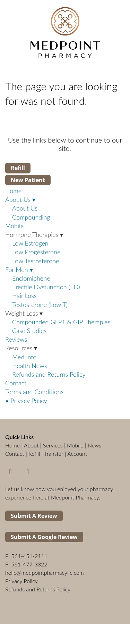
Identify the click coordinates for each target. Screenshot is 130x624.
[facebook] (10, 471)
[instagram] (28, 471)
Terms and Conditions (34, 391)
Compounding (31, 217)
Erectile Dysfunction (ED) (46, 287)
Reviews (16, 339)
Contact (15, 383)
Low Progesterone (36, 252)
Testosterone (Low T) (40, 304)
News (94, 445)
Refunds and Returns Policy (48, 374)
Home (13, 191)
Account (77, 453)
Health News (29, 365)
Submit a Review (34, 516)
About (31, 445)
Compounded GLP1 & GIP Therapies (61, 322)
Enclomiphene (31, 278)
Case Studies (29, 330)
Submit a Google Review (44, 537)
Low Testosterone (35, 261)
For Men (19, 269)
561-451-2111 (29, 556)
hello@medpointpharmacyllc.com (44, 572)
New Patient (28, 180)
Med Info (24, 357)
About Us (20, 199)
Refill (18, 168)
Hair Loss (24, 295)
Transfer (53, 453)
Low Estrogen (30, 243)
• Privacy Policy (26, 400)
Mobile (14, 226)
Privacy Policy (21, 581)
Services (53, 445)
